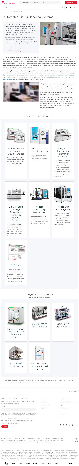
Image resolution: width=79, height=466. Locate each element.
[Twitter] (69, 425)
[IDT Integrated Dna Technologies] (42, 464)
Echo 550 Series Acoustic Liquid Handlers (39, 366)
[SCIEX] (70, 464)
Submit (5, 426)
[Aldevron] (21, 464)
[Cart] (66, 7)
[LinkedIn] (66, 425)
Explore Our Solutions (13, 50)
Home (4, 11)
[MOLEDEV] (56, 464)
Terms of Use (15, 420)
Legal (61, 405)
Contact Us (44, 402)
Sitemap (62, 417)
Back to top (73, 391)
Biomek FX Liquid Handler (63, 325)
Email (3, 406)
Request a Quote (71, 2)
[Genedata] (28, 464)
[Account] (71, 7)
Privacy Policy (6, 420)
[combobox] (40, 2)
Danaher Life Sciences (66, 420)
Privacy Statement (65, 414)
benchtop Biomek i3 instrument (65, 75)
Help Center (44, 408)
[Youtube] (73, 425)
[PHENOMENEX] (63, 464)
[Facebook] (60, 425)
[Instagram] (63, 425)
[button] (21, 2)
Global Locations (45, 405)
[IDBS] (35, 464)
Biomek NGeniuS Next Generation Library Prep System (16, 333)
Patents (62, 411)
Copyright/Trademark (66, 399)
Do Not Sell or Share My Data (67, 402)
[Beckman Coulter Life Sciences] (8, 2)
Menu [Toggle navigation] (4, 7)
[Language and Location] (75, 7)
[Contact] (62, 7)
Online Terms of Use (65, 408)
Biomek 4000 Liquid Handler (39, 325)
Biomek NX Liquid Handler (16, 365)
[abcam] (14, 464)
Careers (43, 399)
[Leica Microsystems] (49, 464)
